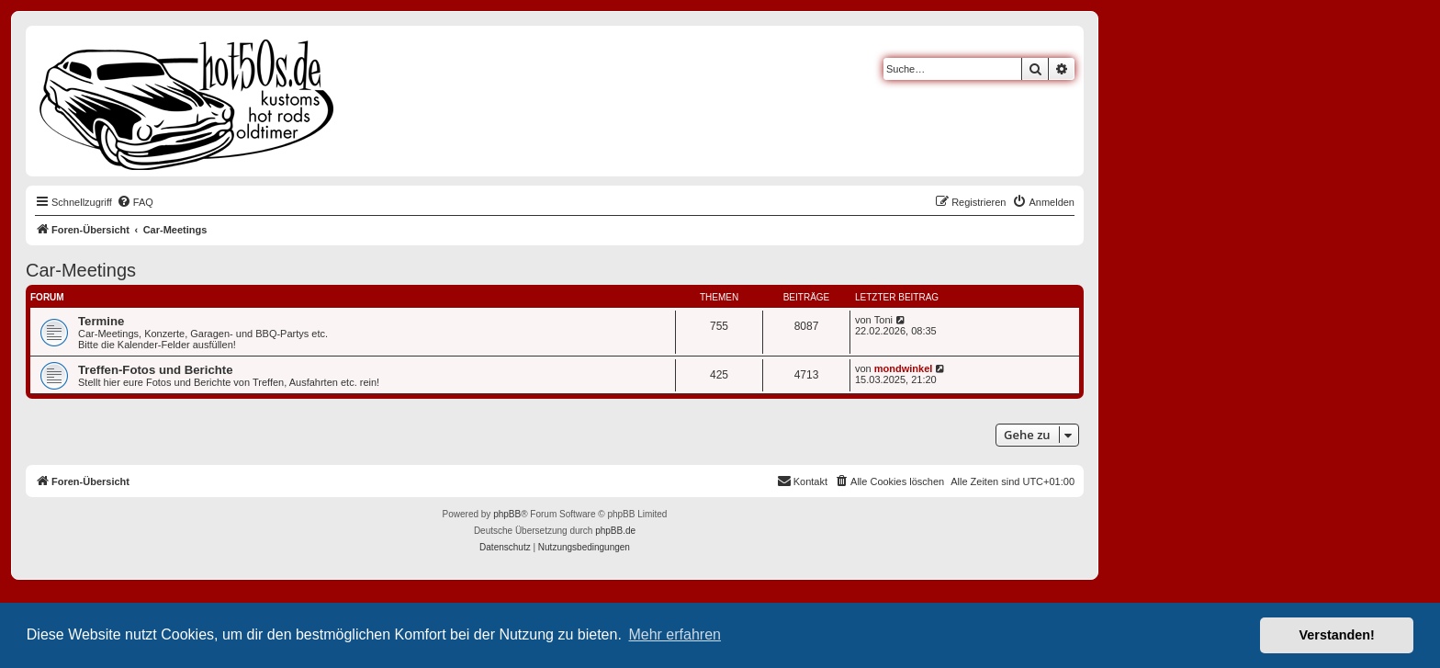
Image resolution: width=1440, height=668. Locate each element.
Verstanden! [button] (1337, 635)
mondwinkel (903, 368)
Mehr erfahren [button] (674, 634)
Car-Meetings (81, 270)
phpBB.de (615, 531)
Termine (101, 321)
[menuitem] (135, 202)
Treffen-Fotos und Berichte (155, 370)
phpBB (507, 514)
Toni (883, 319)
